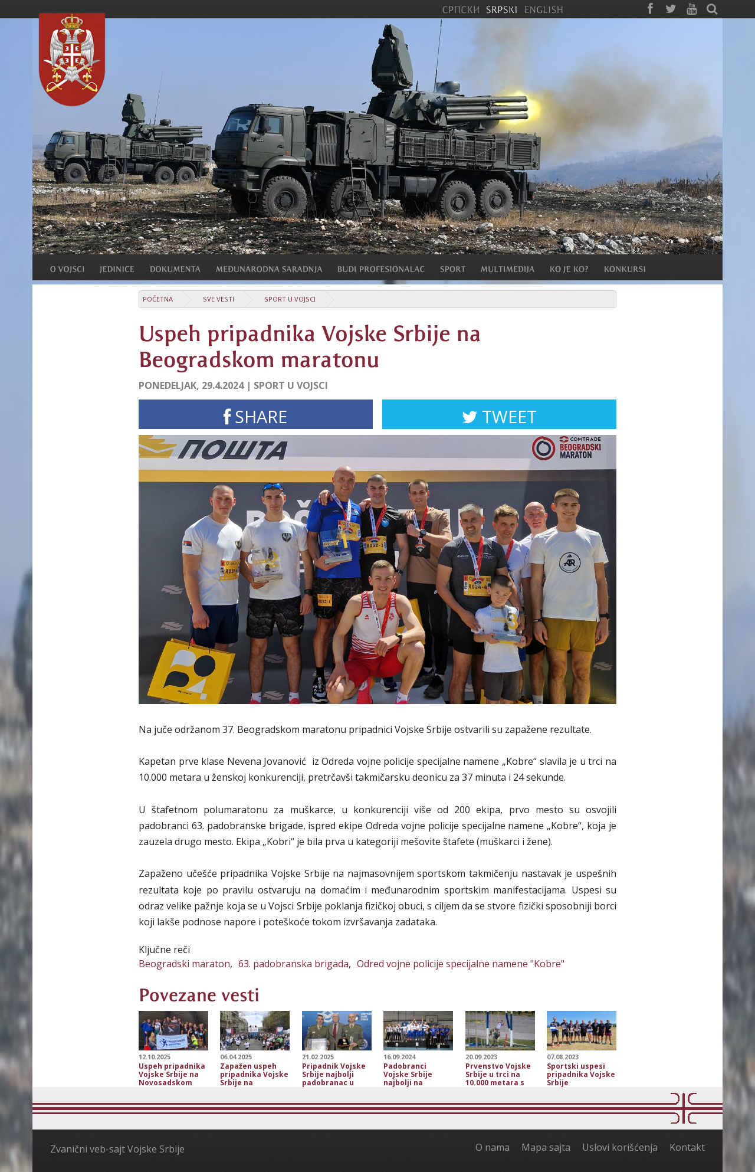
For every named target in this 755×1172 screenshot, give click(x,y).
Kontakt (687, 1147)
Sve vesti (218, 298)
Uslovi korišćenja (620, 1147)
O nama (492, 1147)
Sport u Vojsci (290, 298)
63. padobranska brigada (293, 963)
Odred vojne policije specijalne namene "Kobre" (460, 963)
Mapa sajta (545, 1147)
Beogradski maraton (184, 963)
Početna (158, 298)
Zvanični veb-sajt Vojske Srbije (117, 1148)
